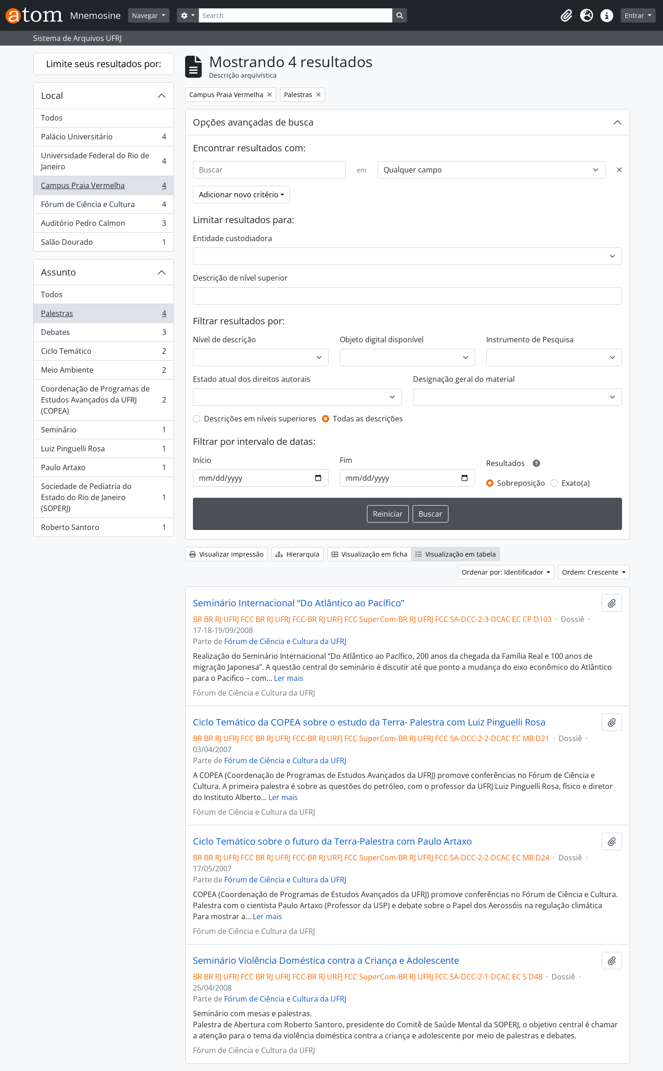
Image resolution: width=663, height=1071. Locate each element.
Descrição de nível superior (240, 278)
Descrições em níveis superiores (260, 419)
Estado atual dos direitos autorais (251, 379)
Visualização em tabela (455, 554)
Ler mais (288, 678)
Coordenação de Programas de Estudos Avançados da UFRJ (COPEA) (103, 400)
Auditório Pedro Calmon (103, 225)
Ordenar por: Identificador (503, 572)
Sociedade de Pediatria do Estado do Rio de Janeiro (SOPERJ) (103, 497)
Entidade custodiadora (232, 238)
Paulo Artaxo (103, 469)
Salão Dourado (103, 243)
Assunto (58, 272)
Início (202, 460)
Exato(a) (576, 483)
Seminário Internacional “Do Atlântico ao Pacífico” (298, 603)
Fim (346, 460)
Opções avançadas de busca (253, 122)
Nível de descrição (224, 339)
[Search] (295, 15)
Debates (103, 334)
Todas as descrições (368, 419)
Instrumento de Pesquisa (530, 339)
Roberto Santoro (103, 529)
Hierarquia (297, 554)
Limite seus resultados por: (103, 64)
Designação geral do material (464, 379)
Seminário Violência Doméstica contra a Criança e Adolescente (326, 960)
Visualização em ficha (369, 554)
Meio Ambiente (103, 372)
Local (52, 95)
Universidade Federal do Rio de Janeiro (103, 161)
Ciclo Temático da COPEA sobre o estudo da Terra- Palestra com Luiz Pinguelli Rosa (369, 722)
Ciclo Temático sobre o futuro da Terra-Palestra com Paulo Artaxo (332, 841)
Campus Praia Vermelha (103, 187)
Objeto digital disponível (382, 339)
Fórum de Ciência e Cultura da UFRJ (285, 641)
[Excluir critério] (619, 169)
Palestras (103, 315)
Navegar (146, 15)
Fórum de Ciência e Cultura (103, 206)
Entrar (635, 15)
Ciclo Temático (103, 353)
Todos (52, 118)
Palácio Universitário (103, 138)
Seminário (103, 431)
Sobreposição (521, 483)
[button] (566, 16)
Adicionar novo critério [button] (239, 195)
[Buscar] (269, 169)
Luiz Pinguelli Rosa (103, 450)
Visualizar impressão (226, 554)
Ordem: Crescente (591, 572)
